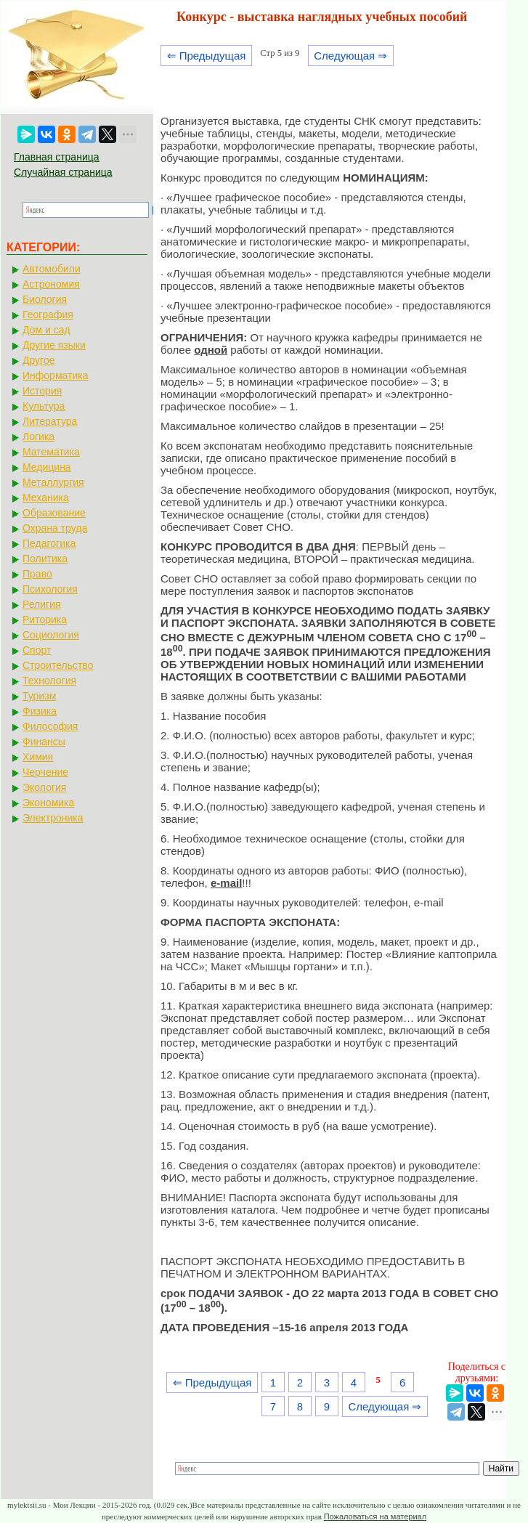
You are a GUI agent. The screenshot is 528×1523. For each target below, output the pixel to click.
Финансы (44, 741)
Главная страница (56, 157)
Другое (38, 360)
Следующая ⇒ (350, 55)
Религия (42, 604)
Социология (51, 635)
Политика (45, 558)
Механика (46, 497)
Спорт (37, 650)
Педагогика (49, 543)
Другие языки (54, 345)
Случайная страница (63, 172)
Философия (50, 726)
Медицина (47, 467)
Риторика (45, 619)
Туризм (39, 696)
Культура (44, 406)
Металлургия (53, 482)
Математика (51, 452)
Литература (50, 421)
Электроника (53, 818)
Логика (38, 436)
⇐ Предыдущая (206, 55)
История (42, 391)
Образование (54, 513)
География (48, 314)
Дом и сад (46, 330)
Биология (45, 299)
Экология (44, 787)
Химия (38, 757)
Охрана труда (55, 528)
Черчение (45, 772)
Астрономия (51, 284)
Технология (49, 680)
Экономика (48, 802)
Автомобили (52, 269)
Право (37, 574)
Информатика (55, 375)
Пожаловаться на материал (375, 1516)
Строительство (58, 665)
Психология (50, 589)
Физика (40, 711)
